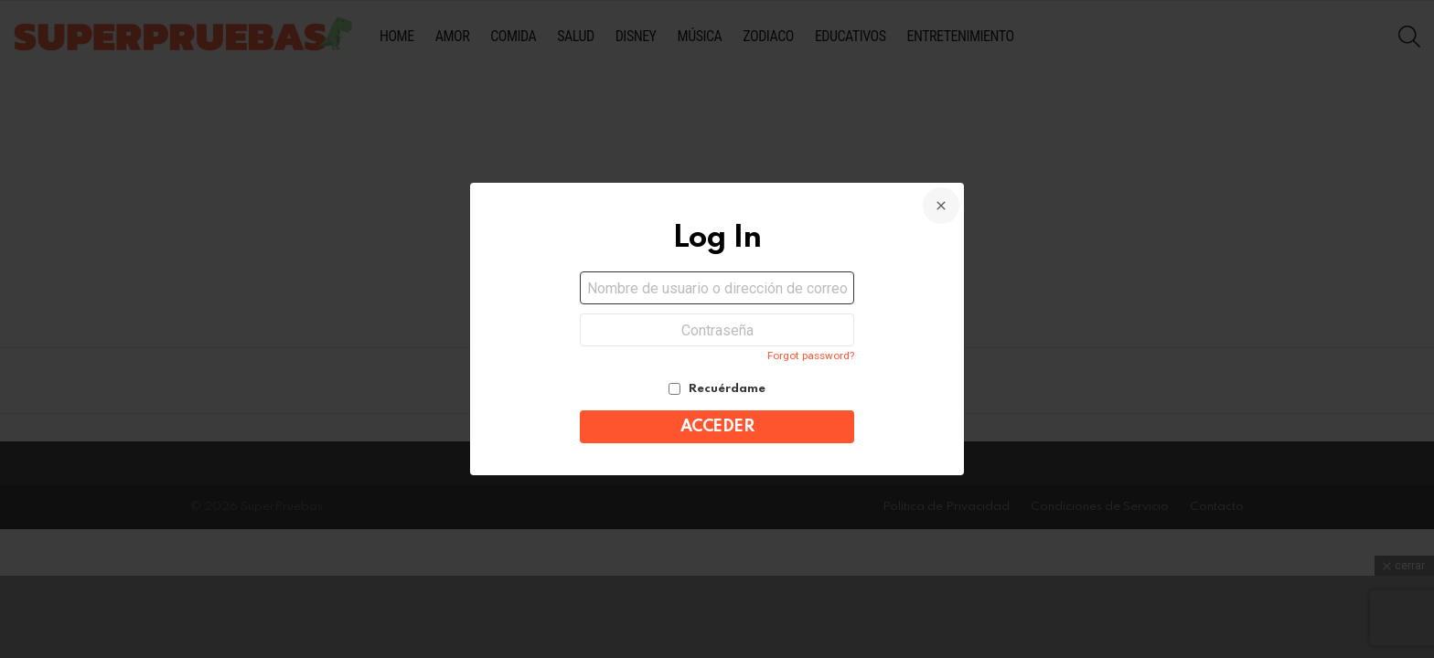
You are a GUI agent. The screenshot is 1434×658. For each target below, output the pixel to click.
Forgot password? (810, 355)
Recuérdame (717, 389)
